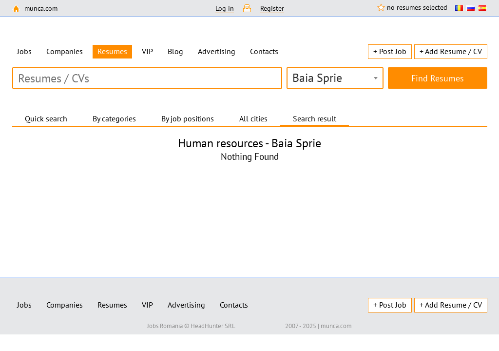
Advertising (216, 51)
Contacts (264, 51)
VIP (147, 51)
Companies (64, 51)
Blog (175, 51)
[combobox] (335, 78)
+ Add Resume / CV (451, 51)
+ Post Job (389, 51)
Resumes (112, 305)
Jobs (24, 51)
